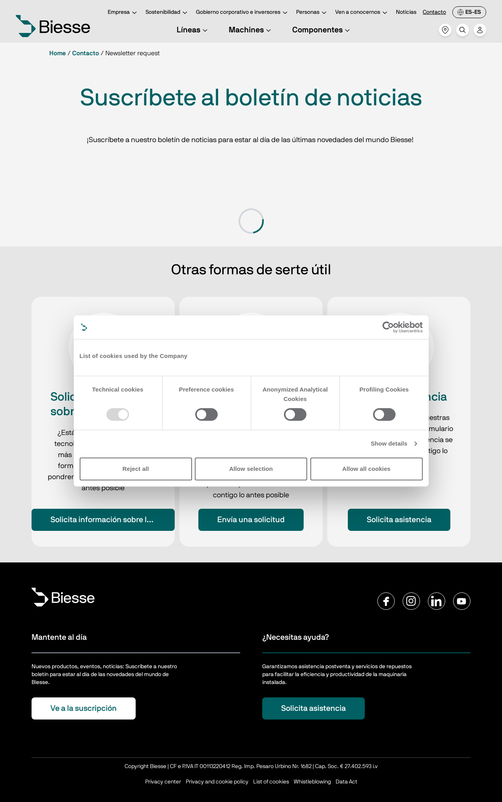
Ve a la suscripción (83, 708)
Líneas (193, 30)
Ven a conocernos (362, 12)
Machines (251, 30)
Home (57, 53)
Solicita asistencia (399, 520)
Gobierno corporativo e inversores (243, 12)
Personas (312, 12)
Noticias (406, 12)
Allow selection (251, 468)
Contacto (434, 12)
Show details (389, 443)
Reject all (136, 468)
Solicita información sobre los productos (112, 520)
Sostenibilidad (168, 12)
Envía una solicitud (251, 520)
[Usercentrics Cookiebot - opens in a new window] (388, 327)
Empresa (123, 12)
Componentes (322, 30)
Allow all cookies (366, 468)
